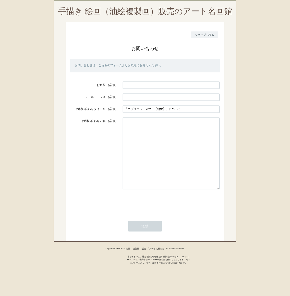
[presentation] (157, 216)
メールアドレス (95, 97)
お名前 (101, 85)
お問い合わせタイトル (91, 109)
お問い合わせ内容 (94, 121)
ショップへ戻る (204, 34)
